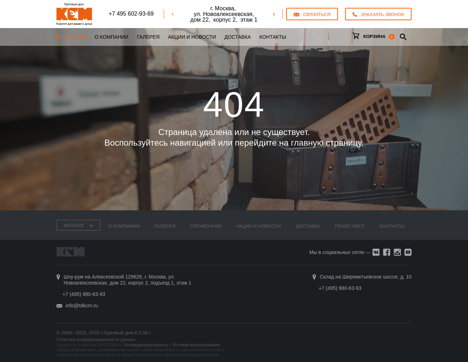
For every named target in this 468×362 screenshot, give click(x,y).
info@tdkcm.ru (82, 305)
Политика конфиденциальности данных (95, 339)
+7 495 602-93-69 (131, 14)
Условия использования (196, 344)
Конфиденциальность (146, 344)
